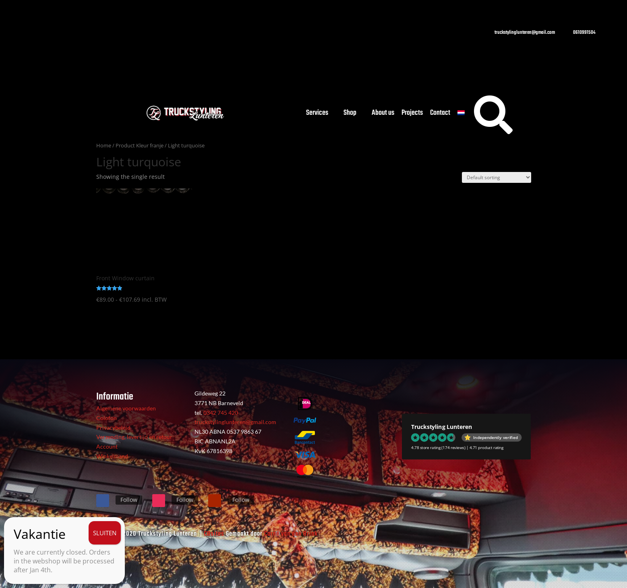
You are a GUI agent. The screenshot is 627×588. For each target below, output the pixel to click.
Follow (128, 499)
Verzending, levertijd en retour (134, 436)
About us (383, 114)
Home (103, 145)
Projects (412, 114)
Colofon (106, 417)
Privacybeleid (113, 427)
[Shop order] (496, 177)
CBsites (214, 534)
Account (107, 446)
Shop (350, 114)
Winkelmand (112, 456)
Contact (440, 114)
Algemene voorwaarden (126, 408)
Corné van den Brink (291, 534)
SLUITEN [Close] (104, 533)
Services (317, 114)
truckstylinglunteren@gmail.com (235, 421)
